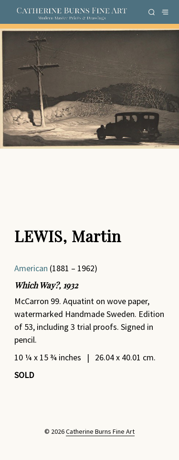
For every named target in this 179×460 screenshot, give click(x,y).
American (31, 268)
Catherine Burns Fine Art (100, 432)
